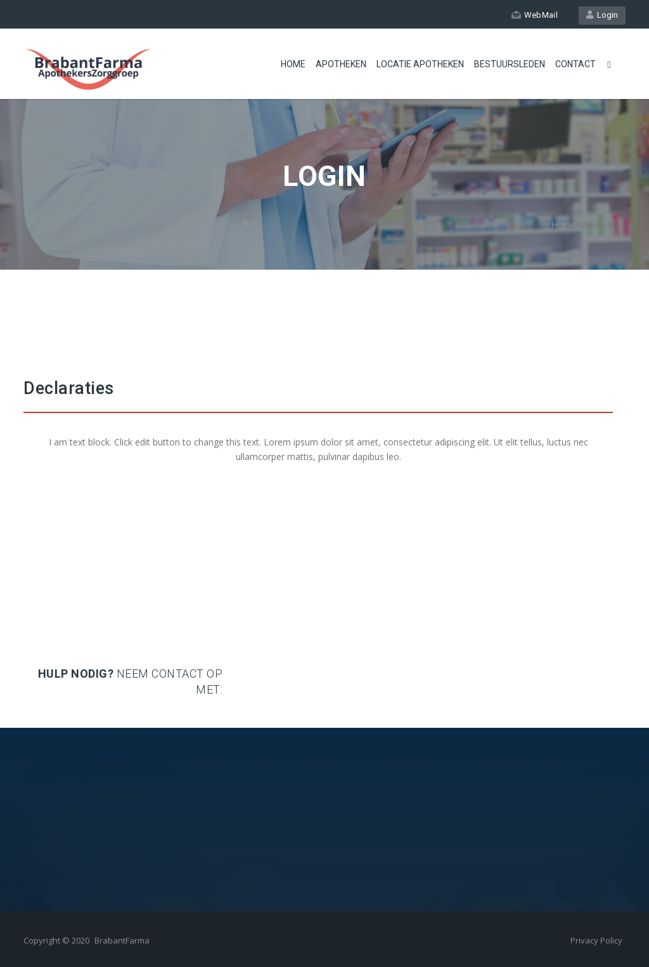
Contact (575, 64)
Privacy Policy (596, 940)
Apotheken (341, 64)
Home (293, 64)
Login (602, 15)
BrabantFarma (122, 940)
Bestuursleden (509, 64)
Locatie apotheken (420, 64)
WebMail (534, 15)
